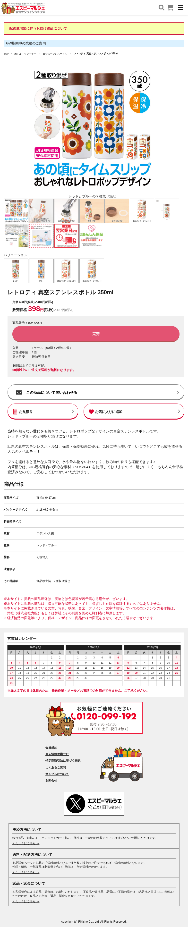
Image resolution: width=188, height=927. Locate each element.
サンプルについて (57, 774)
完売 (96, 334)
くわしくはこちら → (25, 843)
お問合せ (51, 780)
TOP (6, 53)
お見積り (26, 412)
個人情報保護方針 (57, 754)
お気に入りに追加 (108, 412)
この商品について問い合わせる (51, 392)
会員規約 (51, 747)
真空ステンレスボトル (55, 53)
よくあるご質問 (55, 767)
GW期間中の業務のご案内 (26, 43)
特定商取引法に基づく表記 (62, 760)
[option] (92, 133)
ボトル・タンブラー (25, 53)
